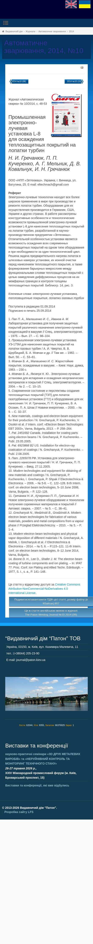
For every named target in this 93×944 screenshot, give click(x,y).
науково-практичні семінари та (42, 758)
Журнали (30, 31)
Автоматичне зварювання (52, 31)
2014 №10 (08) (19, 81)
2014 (71, 31)
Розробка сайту (18, 812)
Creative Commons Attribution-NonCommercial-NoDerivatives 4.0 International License (44, 589)
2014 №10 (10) (74, 81)
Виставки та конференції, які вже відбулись (37, 785)
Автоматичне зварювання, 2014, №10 (43, 47)
